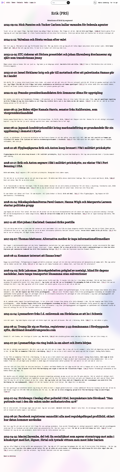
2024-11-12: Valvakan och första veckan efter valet (35, 39)
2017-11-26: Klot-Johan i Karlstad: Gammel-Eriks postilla (39, 222)
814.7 (66, 303)
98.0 (18, 359)
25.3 (111, 230)
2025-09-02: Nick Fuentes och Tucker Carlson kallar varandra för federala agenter (56, 25)
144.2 (86, 368)
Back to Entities (10, 456)
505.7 (82, 64)
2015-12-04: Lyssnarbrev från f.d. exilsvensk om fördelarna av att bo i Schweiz (53, 314)
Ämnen (13, 2)
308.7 (88, 320)
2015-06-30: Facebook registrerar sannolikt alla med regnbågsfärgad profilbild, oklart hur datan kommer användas (59, 418)
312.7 (33, 188)
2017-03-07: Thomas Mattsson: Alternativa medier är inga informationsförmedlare (57, 239)
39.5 (73, 408)
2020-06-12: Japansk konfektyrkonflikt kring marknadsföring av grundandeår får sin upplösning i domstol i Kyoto (58, 129)
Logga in (33, 2)
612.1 (77, 193)
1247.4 (6, 391)
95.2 (84, 213)
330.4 (67, 119)
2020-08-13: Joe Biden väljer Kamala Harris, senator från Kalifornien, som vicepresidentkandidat (50, 111)
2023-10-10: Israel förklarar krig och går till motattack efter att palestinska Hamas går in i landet (59, 74)
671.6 (30, 264)
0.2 (59, 154)
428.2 (31, 382)
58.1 (6, 450)
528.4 (69, 139)
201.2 (14, 48)
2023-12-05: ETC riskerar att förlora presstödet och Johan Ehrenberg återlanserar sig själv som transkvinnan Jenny (57, 56)
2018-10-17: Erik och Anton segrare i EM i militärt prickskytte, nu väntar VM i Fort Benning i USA (56, 164)
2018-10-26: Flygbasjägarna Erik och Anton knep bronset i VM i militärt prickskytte (57, 148)
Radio (26, 2)
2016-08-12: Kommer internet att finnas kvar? (33, 255)
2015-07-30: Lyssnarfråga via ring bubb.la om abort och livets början (47, 343)
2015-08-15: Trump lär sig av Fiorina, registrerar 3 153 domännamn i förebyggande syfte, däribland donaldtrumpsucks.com (56, 328)
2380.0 (97, 31)
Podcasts (20, 2)
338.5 (88, 101)
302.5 (104, 428)
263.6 (52, 336)
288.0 (112, 178)
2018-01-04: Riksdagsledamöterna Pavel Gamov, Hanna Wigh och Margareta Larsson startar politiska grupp (57, 203)
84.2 (48, 351)
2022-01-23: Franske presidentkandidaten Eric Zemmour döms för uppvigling (53, 93)
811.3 (55, 292)
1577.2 (82, 84)
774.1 (104, 282)
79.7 (57, 249)
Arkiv (8, 2)
